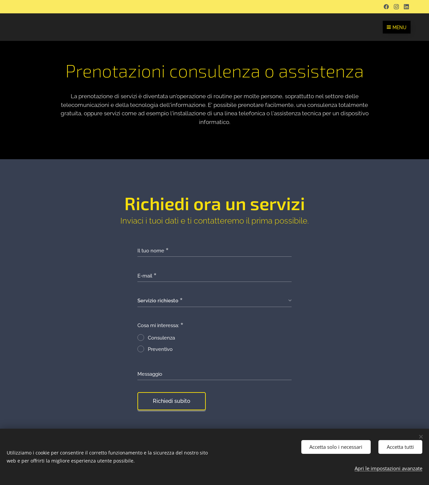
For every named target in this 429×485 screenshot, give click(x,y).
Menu (397, 27)
